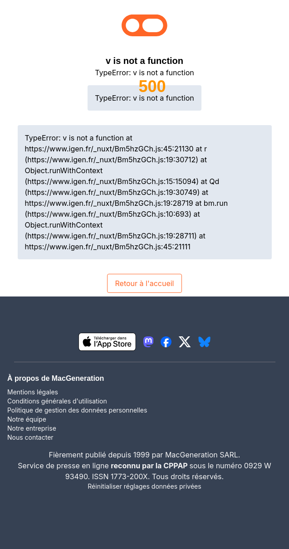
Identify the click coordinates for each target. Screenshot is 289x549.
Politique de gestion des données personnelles (77, 410)
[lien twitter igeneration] (185, 341)
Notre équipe (26, 419)
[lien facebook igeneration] (166, 341)
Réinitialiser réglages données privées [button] (144, 486)
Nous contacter (30, 437)
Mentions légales (32, 392)
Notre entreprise (31, 428)
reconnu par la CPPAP (150, 465)
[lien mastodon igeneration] (148, 341)
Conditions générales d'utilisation (57, 401)
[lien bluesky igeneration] (204, 341)
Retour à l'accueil (144, 283)
